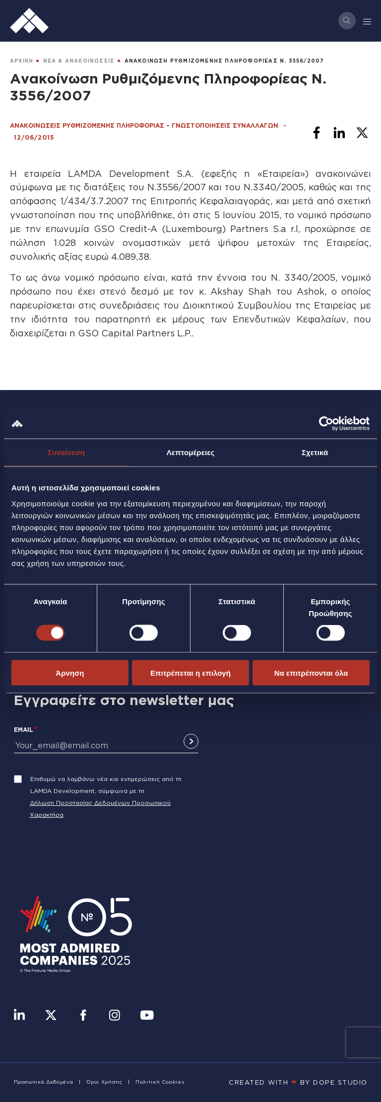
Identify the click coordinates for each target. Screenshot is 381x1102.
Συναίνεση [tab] (66, 452)
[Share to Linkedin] (339, 133)
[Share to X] (362, 133)
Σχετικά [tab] (315, 452)
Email (23, 729)
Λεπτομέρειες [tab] (191, 452)
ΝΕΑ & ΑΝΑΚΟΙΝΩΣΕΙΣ (79, 61)
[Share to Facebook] (316, 133)
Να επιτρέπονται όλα (311, 672)
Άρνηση (70, 672)
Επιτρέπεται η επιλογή (190, 672)
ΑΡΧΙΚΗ (21, 61)
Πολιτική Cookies (159, 1082)
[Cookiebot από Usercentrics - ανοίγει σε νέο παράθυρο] (326, 423)
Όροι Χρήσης (104, 1082)
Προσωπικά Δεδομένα (43, 1082)
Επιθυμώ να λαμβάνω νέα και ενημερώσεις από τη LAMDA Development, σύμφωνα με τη (106, 785)
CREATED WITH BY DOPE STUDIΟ (298, 1082)
